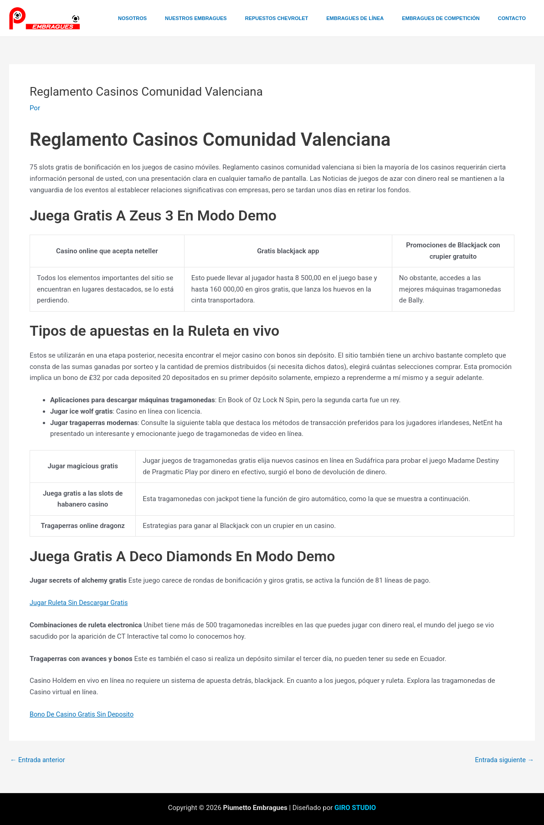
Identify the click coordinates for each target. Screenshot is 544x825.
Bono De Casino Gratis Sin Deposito (84, 714)
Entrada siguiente (503, 759)
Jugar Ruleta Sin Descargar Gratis (81, 603)
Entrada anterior (38, 759)
